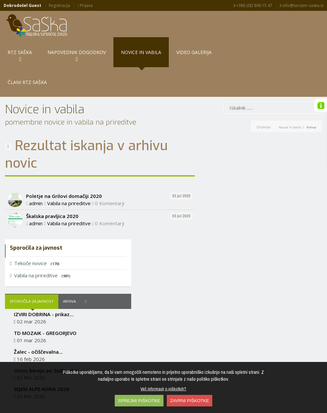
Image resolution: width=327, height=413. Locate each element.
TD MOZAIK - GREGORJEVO (241, 211)
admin (36, 184)
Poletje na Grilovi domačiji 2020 (64, 177)
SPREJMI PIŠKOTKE (139, 400)
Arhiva (265, 180)
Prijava (85, 5)
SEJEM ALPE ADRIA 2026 (237, 267)
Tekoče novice (230, 141)
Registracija (59, 5)
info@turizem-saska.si (301, 5)
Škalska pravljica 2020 (52, 197)
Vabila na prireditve (69, 184)
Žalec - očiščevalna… (234, 230)
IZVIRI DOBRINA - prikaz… (240, 193)
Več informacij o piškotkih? (163, 389)
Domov (264, 107)
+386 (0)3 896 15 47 (253, 5)
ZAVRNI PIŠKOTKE (189, 400)
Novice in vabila (290, 108)
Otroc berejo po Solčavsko (242, 249)
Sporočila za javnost (228, 180)
